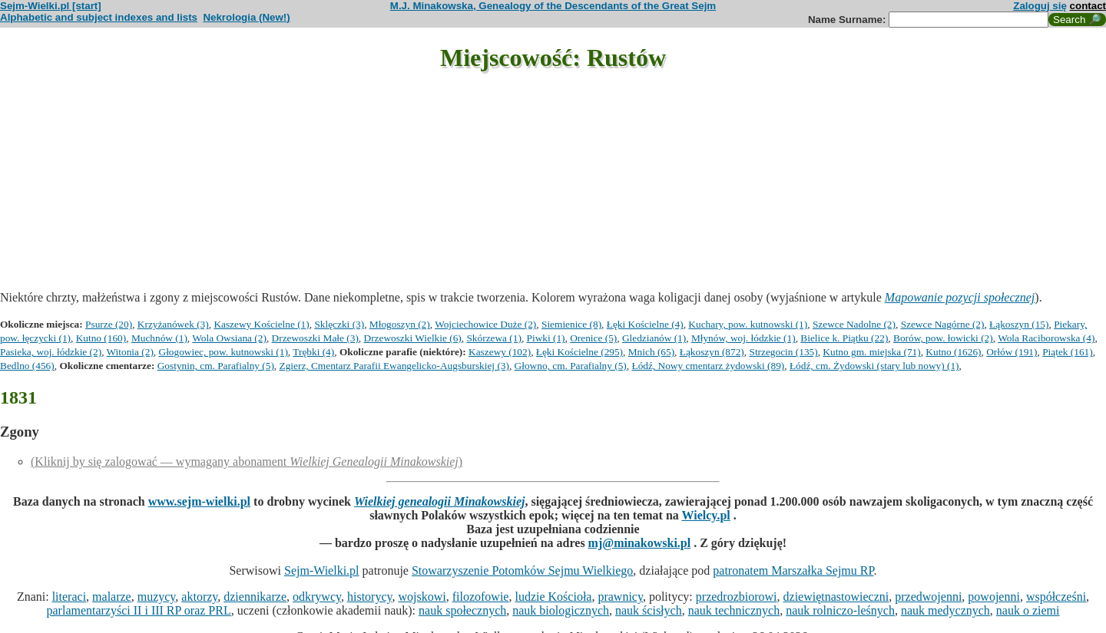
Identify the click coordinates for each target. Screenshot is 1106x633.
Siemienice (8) (571, 324)
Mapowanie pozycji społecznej (960, 297)
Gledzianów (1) (654, 338)
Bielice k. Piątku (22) (844, 338)
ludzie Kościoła (553, 596)
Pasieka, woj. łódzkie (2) (50, 352)
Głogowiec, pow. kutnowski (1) (223, 352)
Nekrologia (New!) (246, 17)
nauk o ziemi (1028, 610)
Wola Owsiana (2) (229, 338)
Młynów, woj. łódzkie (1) (743, 338)
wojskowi (421, 596)
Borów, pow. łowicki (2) (943, 338)
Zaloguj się (1040, 6)
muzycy (156, 596)
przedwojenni (928, 596)
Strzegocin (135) (783, 352)
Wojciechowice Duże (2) (485, 324)
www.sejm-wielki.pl (199, 501)
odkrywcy (317, 596)
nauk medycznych (945, 610)
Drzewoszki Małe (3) (315, 338)
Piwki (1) (546, 338)
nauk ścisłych (648, 610)
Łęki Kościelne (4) (645, 324)
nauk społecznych (462, 610)
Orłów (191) (1011, 352)
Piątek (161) (1067, 352)
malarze (111, 596)
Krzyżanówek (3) (173, 324)
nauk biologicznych (560, 610)
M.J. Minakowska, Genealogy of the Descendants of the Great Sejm (553, 6)
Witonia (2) (130, 352)
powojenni (994, 596)
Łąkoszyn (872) (712, 352)
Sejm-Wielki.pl (321, 570)
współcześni (1056, 596)
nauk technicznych (734, 610)
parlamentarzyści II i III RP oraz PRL (139, 610)
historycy (369, 596)
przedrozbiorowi (736, 596)
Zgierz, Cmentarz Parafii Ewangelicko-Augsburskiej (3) (394, 365)
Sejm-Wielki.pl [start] (50, 6)
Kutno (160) (101, 338)
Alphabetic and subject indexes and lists (98, 17)
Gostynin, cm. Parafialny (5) (215, 365)
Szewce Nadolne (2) (854, 324)
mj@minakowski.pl (639, 542)
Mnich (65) (651, 352)
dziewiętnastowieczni (836, 596)
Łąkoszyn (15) (1018, 324)
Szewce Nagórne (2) (943, 324)
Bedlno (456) (27, 365)
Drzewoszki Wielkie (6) (413, 338)
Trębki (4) (313, 352)
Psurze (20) (108, 324)
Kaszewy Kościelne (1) (261, 324)
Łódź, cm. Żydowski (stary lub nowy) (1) (874, 365)
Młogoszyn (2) (399, 324)
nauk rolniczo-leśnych (840, 610)
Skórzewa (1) (493, 338)
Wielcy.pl (706, 515)
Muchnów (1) (159, 338)
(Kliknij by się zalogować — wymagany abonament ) (246, 461)
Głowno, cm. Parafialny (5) (571, 365)
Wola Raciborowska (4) (1046, 338)
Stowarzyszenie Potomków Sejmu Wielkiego (522, 570)
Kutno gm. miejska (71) (871, 352)
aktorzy (199, 596)
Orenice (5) (593, 338)
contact (1088, 6)
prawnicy (620, 596)
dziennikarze (255, 596)
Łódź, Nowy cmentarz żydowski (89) (707, 365)
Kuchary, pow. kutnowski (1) (747, 324)
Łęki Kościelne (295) (579, 352)
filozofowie (480, 596)
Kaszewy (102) (500, 352)
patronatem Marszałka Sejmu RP (793, 570)
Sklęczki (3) (339, 324)
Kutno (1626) (953, 352)
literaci (69, 596)
